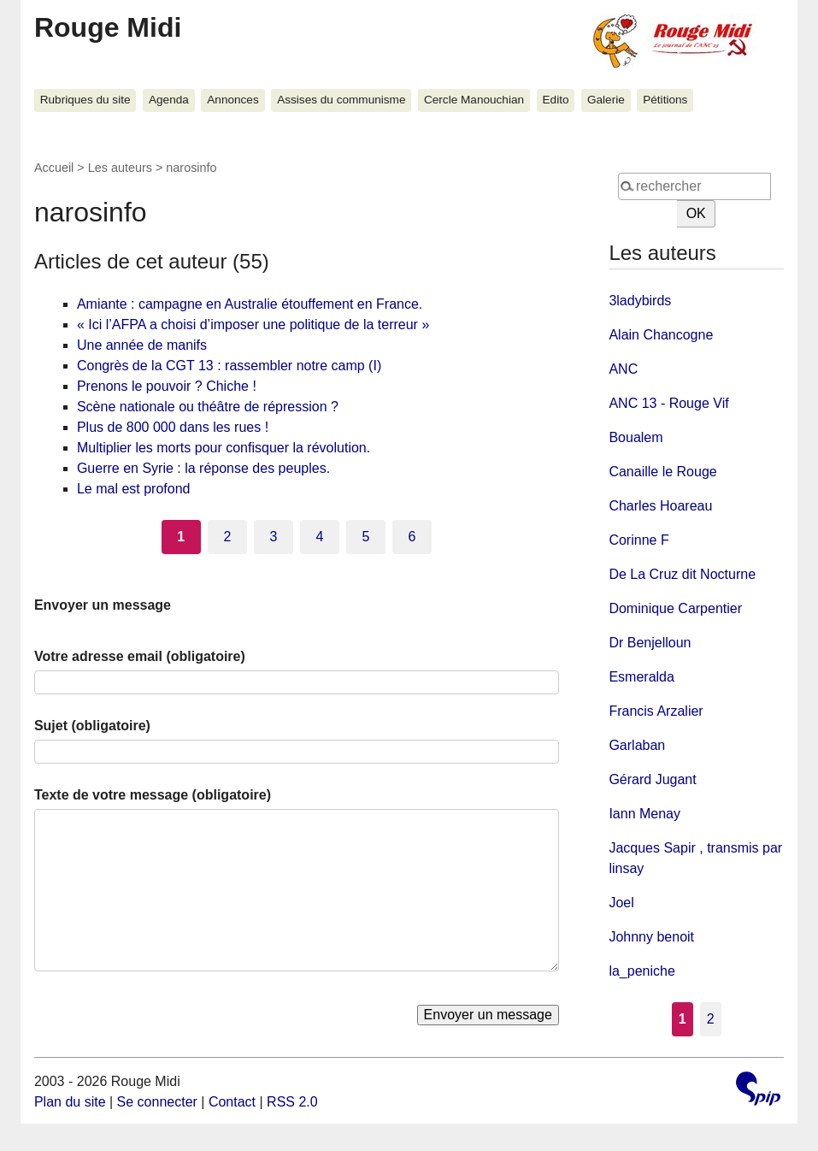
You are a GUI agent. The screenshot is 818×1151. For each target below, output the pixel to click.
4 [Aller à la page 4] (319, 536)
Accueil (54, 167)
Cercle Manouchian (474, 99)
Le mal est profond (134, 488)
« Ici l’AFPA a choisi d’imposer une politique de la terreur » (253, 324)
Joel (621, 902)
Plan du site (70, 1102)
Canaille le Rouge (662, 471)
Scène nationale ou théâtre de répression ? (207, 406)
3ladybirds (640, 300)
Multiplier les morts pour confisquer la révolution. (223, 447)
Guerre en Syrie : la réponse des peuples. (203, 468)
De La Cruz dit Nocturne (682, 574)
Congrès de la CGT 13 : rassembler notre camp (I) (229, 365)
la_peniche (641, 971)
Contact (232, 1102)
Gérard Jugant (652, 779)
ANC (623, 369)
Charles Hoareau (660, 506)
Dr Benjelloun (650, 642)
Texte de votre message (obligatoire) (152, 795)
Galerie (606, 99)
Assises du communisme (341, 99)
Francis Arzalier (656, 711)
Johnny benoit (651, 937)
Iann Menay (644, 813)
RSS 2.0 (292, 1102)
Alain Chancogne (661, 335)
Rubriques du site (85, 99)
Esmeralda (641, 677)
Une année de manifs (142, 345)
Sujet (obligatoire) (92, 725)
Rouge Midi (107, 27)
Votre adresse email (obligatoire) (139, 656)
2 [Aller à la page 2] (227, 536)
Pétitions (665, 99)
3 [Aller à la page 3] (273, 536)
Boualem (635, 437)
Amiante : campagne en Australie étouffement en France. (249, 304)
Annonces (232, 99)
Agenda (169, 99)
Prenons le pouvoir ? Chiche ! (166, 386)
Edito (556, 99)
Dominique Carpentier (675, 608)
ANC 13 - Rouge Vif (668, 403)
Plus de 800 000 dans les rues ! (172, 427)
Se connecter (157, 1102)
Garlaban (637, 745)
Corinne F (638, 540)
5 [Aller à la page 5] (366, 536)
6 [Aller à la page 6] (412, 536)
